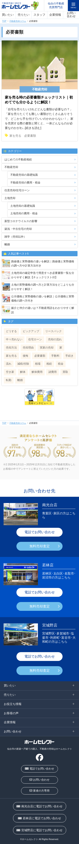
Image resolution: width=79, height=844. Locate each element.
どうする (11, 331)
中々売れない (14, 339)
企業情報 (55, 14)
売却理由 (28, 347)
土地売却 (9, 198)
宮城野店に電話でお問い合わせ (39, 830)
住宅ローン (35, 339)
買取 (65, 371)
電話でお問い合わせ (39, 532)
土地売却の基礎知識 (22, 205)
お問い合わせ (71, 15)
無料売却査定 (39, 546)
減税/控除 (23, 363)
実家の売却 (47, 347)
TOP (4, 21)
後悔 (25, 355)
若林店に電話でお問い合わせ (39, 818)
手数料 (55, 355)
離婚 (7, 244)
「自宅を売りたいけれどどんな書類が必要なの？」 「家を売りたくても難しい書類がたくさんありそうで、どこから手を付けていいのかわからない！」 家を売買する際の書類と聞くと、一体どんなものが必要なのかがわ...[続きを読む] (39, 108)
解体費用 (37, 371)
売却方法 (11, 347)
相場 (37, 363)
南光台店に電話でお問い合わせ (39, 806)
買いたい (8, 14)
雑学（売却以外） (15, 236)
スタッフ (39, 14)
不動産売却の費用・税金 (25, 182)
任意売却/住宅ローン (17, 190)
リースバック (53, 331)
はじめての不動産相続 (18, 159)
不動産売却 (11, 167)
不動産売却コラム (17, 21)
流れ (8, 363)
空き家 (10, 371)
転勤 (8, 380)
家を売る (15, 135)
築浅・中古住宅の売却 (18, 228)
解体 (22, 371)
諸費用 (52, 371)
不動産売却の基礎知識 (24, 174)
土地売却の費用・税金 (24, 213)
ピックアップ (31, 331)
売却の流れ (55, 339)
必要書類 (30, 135)
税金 (60, 363)
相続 (49, 363)
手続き (69, 355)
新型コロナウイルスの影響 (20, 221)
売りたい (23, 14)
